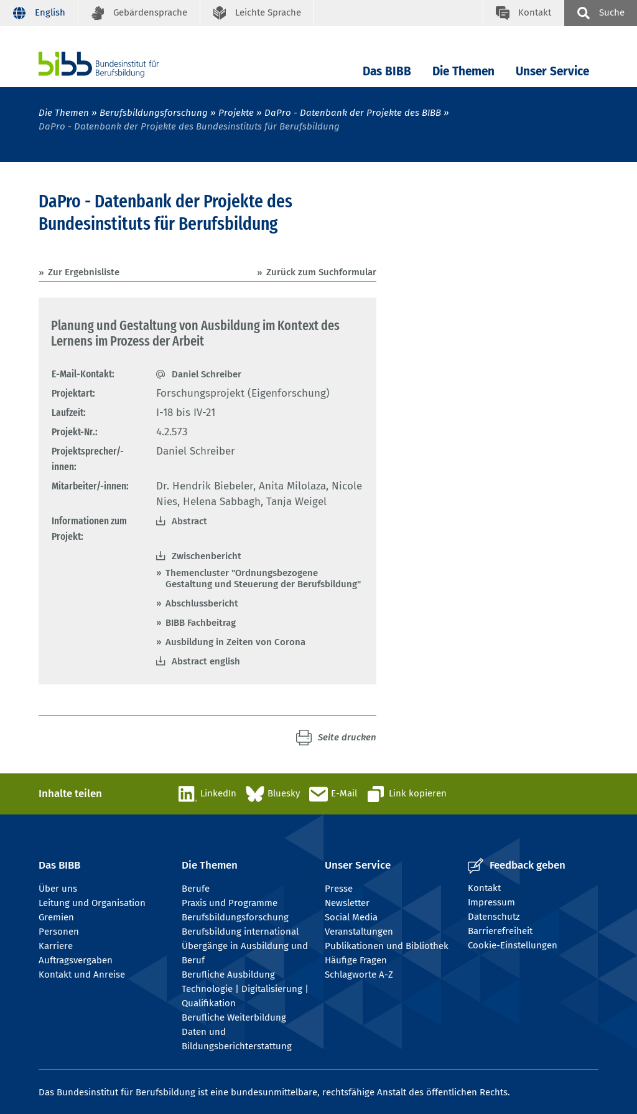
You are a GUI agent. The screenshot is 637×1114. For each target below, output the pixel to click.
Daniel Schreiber (206, 374)
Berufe (196, 888)
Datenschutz (494, 916)
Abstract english (206, 661)
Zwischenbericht (206, 556)
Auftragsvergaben (76, 960)
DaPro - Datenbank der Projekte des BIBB (352, 112)
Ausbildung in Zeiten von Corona (235, 642)
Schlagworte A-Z (359, 974)
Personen (59, 931)
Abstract (189, 521)
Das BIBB (387, 71)
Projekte (236, 112)
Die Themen (463, 71)
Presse (339, 888)
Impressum (491, 902)
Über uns (58, 888)
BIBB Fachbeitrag (200, 622)
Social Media (351, 917)
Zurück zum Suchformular (321, 272)
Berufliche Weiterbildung (234, 1017)
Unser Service (552, 71)
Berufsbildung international (240, 931)
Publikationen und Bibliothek (387, 945)
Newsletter (347, 903)
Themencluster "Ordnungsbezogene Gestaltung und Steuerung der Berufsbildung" (263, 578)
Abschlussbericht (201, 603)
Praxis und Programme (229, 903)
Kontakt (484, 888)
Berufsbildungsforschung (154, 112)
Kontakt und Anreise (82, 974)
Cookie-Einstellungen (512, 945)
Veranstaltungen (359, 931)
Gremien (56, 917)
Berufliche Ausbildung (228, 974)
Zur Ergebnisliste (83, 272)
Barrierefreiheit (500, 931)
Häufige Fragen (356, 960)
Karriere (56, 945)
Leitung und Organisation (92, 903)
